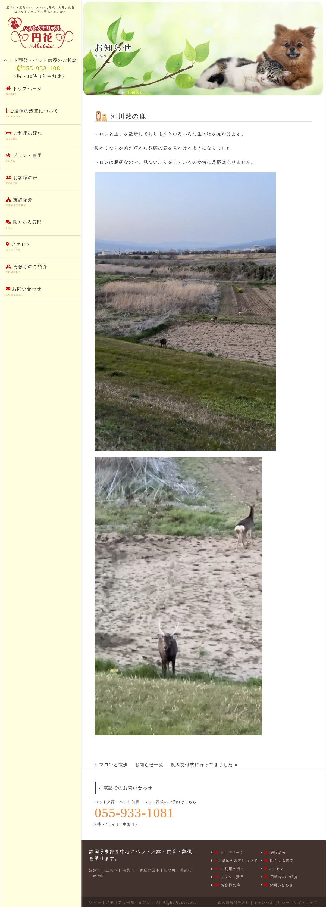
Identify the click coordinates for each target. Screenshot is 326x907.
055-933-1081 (40, 68)
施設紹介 (41, 203)
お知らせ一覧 (150, 764)
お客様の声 (41, 180)
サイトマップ (305, 902)
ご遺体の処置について (41, 114)
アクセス (41, 247)
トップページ (41, 91)
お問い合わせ (41, 292)
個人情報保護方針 (232, 902)
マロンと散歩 (113, 764)
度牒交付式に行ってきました (203, 764)
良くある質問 (41, 225)
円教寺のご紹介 (41, 269)
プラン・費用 (41, 158)
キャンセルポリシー (270, 902)
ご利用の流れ (41, 136)
